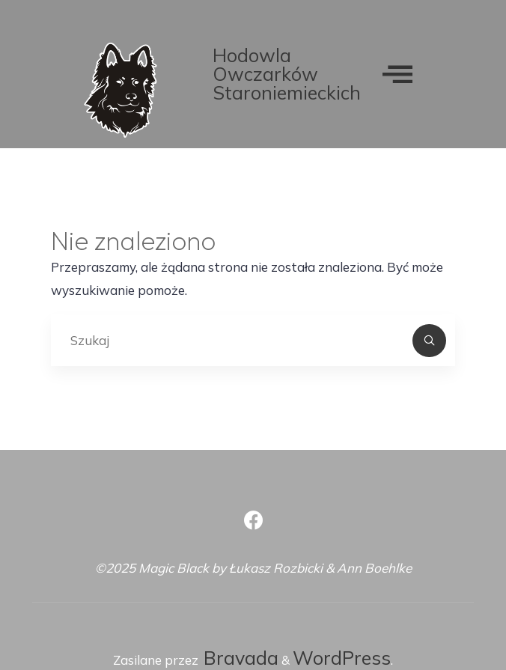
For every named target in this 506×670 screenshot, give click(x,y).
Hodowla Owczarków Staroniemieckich (287, 73)
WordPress (342, 657)
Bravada (238, 657)
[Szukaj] (430, 341)
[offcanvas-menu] (397, 73)
